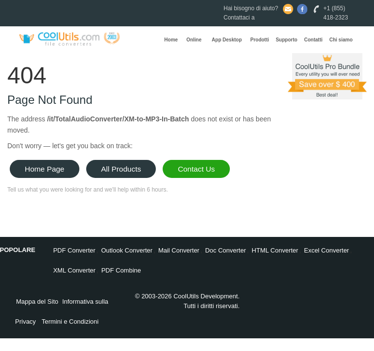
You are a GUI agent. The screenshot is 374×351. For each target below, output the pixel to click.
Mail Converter (179, 250)
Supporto (286, 39)
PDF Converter (74, 250)
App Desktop (227, 39)
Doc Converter (225, 250)
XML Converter (74, 270)
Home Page (44, 169)
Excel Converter (326, 250)
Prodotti (259, 39)
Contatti (313, 39)
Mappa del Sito (37, 301)
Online (194, 39)
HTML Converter (275, 250)
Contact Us (196, 169)
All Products (121, 169)
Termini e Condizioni (69, 321)
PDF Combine (121, 270)
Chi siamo (341, 39)
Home (171, 39)
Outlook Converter (127, 250)
